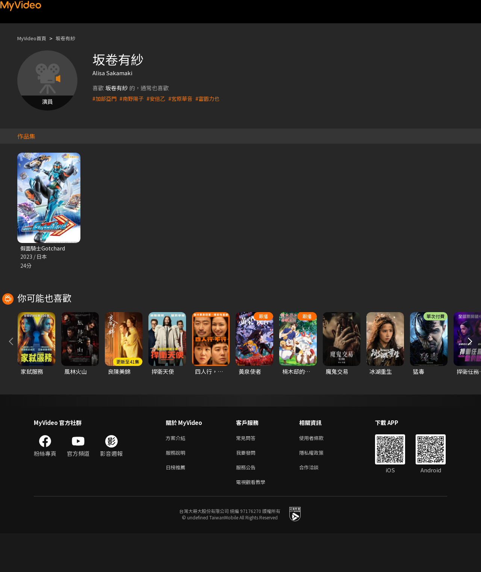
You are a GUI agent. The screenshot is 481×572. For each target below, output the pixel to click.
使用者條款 (318, 472)
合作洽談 (315, 504)
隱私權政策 (318, 488)
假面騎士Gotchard (44, 248)
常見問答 (247, 472)
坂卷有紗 (72, 38)
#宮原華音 (185, 98)
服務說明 (177, 488)
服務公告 (247, 504)
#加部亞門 (105, 98)
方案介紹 (177, 472)
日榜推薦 (177, 504)
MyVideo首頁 (34, 38)
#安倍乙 (159, 98)
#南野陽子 (134, 98)
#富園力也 (214, 98)
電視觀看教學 (253, 520)
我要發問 (247, 488)
